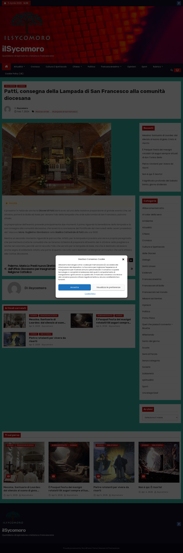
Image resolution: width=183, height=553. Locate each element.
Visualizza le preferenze (108, 287)
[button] (123, 259)
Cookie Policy (90, 294)
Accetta (74, 287)
